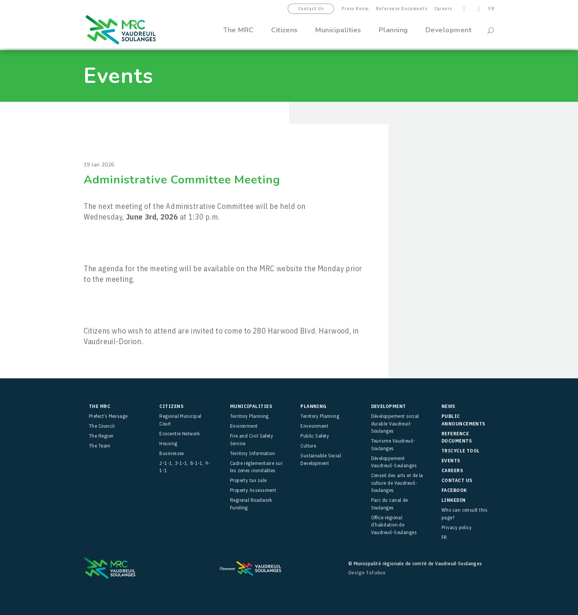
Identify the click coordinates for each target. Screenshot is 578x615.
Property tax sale (248, 480)
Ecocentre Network (179, 433)
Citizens (284, 31)
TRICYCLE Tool (460, 450)
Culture (308, 446)
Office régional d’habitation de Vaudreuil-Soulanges (394, 525)
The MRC (238, 31)
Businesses (171, 453)
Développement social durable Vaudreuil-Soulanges (395, 423)
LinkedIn (453, 500)
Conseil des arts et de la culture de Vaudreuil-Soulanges (397, 482)
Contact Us (311, 8)
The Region (101, 436)
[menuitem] (491, 10)
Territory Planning (249, 416)
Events (450, 460)
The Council (101, 426)
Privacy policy (456, 527)
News (448, 406)
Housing (168, 443)
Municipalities (338, 31)
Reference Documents (401, 8)
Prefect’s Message (108, 416)
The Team (100, 446)
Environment (244, 426)
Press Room (355, 8)
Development (449, 31)
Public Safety (314, 436)
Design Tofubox (367, 572)
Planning (393, 31)
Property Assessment (253, 490)
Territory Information (252, 453)
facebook (454, 490)
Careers (443, 8)
